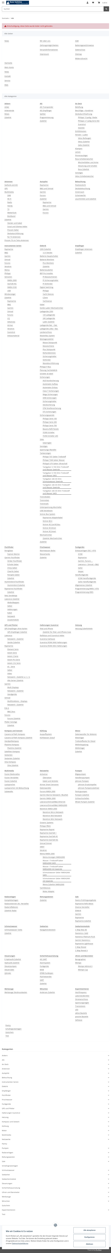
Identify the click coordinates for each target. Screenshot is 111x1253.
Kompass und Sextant (10, 1122)
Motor (4, 1130)
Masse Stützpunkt (50, 342)
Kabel (42, 304)
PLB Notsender (46, 976)
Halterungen (12, 609)
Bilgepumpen (80, 774)
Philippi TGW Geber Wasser (54, 460)
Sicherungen (45, 377)
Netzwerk (11, 616)
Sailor (80, 568)
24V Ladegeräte (49, 318)
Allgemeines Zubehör (83, 585)
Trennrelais (44, 500)
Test (7, 1036)
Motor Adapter (48, 891)
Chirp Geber (12, 568)
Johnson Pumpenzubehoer (88, 788)
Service (7, 80)
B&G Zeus (11, 711)
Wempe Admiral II (85, 966)
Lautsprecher (10, 784)
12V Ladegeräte (49, 315)
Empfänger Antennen (83, 249)
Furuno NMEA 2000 (47, 791)
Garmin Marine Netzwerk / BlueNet (54, 795)
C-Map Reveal (80, 947)
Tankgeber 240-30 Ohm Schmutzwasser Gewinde (53, 480)
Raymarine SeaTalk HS (49, 836)
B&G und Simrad (46, 188)
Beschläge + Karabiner (84, 110)
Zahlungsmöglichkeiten (49, 45)
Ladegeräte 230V (46, 311)
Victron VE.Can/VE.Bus (51, 524)
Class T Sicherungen (51, 391)
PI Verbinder (48, 284)
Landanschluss (46, 332)
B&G (6, 252)
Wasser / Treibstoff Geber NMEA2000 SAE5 (53, 861)
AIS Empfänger (46, 110)
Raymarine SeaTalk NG (49, 840)
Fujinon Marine (13, 554)
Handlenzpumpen (82, 777)
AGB (77, 41)
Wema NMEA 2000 (47, 854)
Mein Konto (9, 67)
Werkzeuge (6, 1197)
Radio (9, 202)
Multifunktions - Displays (17, 701)
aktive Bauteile (81, 1013)
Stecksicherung (49, 405)
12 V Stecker (47, 252)
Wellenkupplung (81, 744)
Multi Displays (13, 687)
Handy (10, 206)
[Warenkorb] (102, 2)
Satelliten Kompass (12, 751)
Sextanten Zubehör (12, 758)
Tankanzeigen (45, 453)
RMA (6, 85)
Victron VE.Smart (49, 531)
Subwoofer (9, 791)
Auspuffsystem (46, 734)
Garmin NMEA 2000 (48, 798)
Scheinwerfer (80, 195)
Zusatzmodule (13, 620)
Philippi (8, 273)
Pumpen (5, 1148)
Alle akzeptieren (89, 1230)
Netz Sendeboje (11, 595)
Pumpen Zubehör (82, 795)
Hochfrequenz (81, 992)
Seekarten (6, 1174)
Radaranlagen (7, 1152)
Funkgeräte (44, 966)
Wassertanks (45, 554)
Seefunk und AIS (11, 185)
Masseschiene (48, 346)
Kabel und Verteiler (50, 781)
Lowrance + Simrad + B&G (88, 564)
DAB (9, 195)
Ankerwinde (9, 110)
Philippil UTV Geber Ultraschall (55, 463)
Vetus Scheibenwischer (84, 176)
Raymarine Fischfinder (13, 588)
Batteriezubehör (46, 270)
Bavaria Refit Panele (51, 429)
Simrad (7, 259)
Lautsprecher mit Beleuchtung (17, 788)
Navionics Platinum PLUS (85, 936)
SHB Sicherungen (50, 398)
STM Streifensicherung (52, 408)
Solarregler (47, 443)
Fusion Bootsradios (12, 774)
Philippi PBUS (45, 826)
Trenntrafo (44, 504)
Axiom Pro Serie (13, 660)
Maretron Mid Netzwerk (52, 815)
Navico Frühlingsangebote (85, 900)
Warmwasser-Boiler (48, 550)
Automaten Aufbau (50, 384)
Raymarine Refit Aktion (84, 903)
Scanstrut (82, 124)
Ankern (5, 1055)
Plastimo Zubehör (14, 748)
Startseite (8, 63)
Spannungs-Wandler (48, 450)
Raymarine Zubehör (83, 921)
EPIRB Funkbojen (46, 973)
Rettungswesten (8, 1157)
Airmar (10, 325)
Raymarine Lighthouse (84, 943)
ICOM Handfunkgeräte (87, 578)
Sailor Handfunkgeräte (87, 582)
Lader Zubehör (49, 322)
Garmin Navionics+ (82, 940)
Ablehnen (89, 1244)
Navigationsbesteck (47, 930)
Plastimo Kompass (12, 744)
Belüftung (79, 107)
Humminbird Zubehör (16, 585)
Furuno (43, 195)
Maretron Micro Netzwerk (53, 812)
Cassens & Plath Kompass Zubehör (18, 737)
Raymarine (44, 185)
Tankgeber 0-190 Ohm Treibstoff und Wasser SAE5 (56, 474)
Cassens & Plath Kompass (15, 734)
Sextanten (9, 755)
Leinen (78, 152)
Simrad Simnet (46, 843)
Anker (7, 107)
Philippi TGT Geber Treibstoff (54, 456)
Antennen (6, 1069)
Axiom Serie (12, 653)
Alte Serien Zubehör (15, 680)
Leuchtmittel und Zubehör (85, 199)
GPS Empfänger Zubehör (17, 632)
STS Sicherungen (49, 412)
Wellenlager (80, 748)
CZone (45, 297)
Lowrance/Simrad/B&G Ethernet (52, 802)
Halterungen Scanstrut (11, 1113)
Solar (42, 439)
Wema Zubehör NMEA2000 (53, 884)
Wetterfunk (11, 213)
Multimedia (6, 1135)
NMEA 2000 (12, 280)
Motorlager (79, 737)
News (7, 41)
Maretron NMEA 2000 (48, 809)
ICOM (80, 554)
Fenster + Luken (81, 135)
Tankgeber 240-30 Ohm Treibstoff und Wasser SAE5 (56, 492)
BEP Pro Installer (46, 273)
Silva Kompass (10, 762)
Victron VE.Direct (49, 528)
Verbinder (47, 360)
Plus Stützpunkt (49, 349)
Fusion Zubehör (11, 781)
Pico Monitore (48, 263)
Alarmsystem (45, 963)
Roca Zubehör (83, 169)
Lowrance (8, 635)
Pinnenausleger (81, 155)
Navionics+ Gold (81, 933)
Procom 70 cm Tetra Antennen (17, 240)
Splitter (43, 114)
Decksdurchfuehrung (83, 114)
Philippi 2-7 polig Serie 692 (88, 121)
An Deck (5, 1064)
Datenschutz (80, 50)
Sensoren (8, 277)
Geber (9, 606)
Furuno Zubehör (13, 718)
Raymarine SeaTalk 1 (48, 833)
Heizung (5, 1117)
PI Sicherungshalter (50, 280)
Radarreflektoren (11, 907)
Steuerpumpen (11, 966)
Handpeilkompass (12, 741)
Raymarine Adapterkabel (53, 517)
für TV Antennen (14, 237)
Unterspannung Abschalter (51, 507)
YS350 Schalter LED (50, 436)
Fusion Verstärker (11, 777)
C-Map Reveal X (81, 950)
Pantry (8, 1025)
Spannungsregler (82, 1003)
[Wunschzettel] (93, 2)
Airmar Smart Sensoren (49, 784)
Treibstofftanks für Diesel (85, 741)
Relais (7, 114)
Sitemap (78, 54)
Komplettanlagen (11, 900)
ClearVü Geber (13, 571)
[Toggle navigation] (3, 1)
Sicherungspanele (47, 415)
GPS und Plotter (8, 1108)
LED (76, 1009)
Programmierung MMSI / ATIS (87, 588)
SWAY (42, 847)
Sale (3, 1161)
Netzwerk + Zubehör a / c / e (18, 677)
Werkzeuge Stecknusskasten (16, 992)
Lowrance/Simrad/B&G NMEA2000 (53, 805)
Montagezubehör (47, 339)
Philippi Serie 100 (50, 418)
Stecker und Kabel (14, 223)
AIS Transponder (46, 107)
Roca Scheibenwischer (84, 159)
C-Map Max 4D (81, 930)
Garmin (43, 192)
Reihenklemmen (49, 353)
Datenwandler (45, 788)
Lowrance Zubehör (12, 599)
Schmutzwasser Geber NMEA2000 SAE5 (56, 873)
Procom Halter (13, 230)
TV (8, 209)
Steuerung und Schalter (87, 166)
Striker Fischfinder (14, 561)
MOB (42, 970)
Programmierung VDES (84, 592)
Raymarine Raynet (47, 829)
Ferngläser (9, 550)
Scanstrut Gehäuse (47, 639)
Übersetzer (47, 777)
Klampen (78, 148)
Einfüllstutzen (80, 131)
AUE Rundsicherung (51, 380)
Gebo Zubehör (84, 145)
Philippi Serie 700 (50, 425)
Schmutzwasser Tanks (13, 930)
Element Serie (12, 649)
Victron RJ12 (47, 521)
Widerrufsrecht (81, 58)
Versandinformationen (49, 50)
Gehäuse (78, 1020)
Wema (7, 270)
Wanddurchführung (51, 363)
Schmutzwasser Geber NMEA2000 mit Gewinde (56, 879)
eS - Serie (11, 666)
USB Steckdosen (46, 510)
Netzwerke (6, 1139)
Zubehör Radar (11, 910)
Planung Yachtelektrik (48, 370)
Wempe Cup (83, 970)
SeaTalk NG (11, 284)
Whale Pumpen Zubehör (85, 802)
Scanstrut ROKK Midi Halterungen (53, 642)
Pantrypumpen (81, 791)
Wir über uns (45, 41)
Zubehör (8, 117)
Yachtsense (47, 301)
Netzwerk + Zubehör (15, 639)
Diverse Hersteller (82, 907)
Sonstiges (79, 173)
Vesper (81, 571)
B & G (7, 708)
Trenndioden (45, 497)
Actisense (44, 774)
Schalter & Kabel (46, 373)
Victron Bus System (47, 514)
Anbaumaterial (13, 335)
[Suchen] (53, 8)
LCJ (8, 318)
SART (42, 980)
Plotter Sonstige (11, 722)
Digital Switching (46, 287)
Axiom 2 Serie (12, 656)
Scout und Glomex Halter (17, 226)
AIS (3, 1060)
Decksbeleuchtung (82, 188)
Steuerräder (9, 970)
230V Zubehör (45, 249)
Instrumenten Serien (10, 1082)
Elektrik (78, 910)
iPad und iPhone (46, 628)
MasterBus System (47, 335)
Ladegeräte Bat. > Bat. (48, 325)
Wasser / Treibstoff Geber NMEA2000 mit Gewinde (53, 867)
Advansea (11, 322)
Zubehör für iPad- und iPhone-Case (57, 632)
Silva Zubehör (12, 765)
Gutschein (9, 1032)
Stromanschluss (81, 999)
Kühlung (5, 1126)
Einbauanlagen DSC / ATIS (85, 550)
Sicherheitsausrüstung (11, 1188)
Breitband (11, 216)
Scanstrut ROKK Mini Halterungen (53, 646)
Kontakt (8, 76)
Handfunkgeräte (81, 575)
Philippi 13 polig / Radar (87, 117)
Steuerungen (7, 1183)
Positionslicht (80, 185)
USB (9, 290)
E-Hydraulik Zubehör (13, 959)
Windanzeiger (10, 294)
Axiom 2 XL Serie (14, 663)
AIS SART (43, 959)
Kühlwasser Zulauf (47, 737)
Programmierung (46, 117)
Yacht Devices (48, 294)
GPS (6, 188)
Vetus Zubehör (84, 141)
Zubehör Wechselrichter (52, 538)
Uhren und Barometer (11, 1192)
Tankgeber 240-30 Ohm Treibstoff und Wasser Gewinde (56, 486)
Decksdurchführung (15, 233)
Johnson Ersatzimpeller (87, 784)
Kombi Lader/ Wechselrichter (51, 308)
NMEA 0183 (12, 287)
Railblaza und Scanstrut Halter (52, 635)
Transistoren (80, 1006)
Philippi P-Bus (45, 367)
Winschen (6, 1201)
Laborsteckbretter (82, 996)
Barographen (80, 959)
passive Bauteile (81, 1016)
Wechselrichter (46, 535)
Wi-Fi (9, 199)
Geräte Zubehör (13, 642)
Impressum (44, 54)
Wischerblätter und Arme (88, 162)
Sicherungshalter (49, 356)
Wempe (78, 963)
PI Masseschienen (50, 277)
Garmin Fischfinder (12, 557)
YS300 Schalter (49, 432)
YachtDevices (45, 888)
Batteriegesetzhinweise (84, 45)
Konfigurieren (89, 1237)
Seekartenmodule (9, 1179)
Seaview (81, 128)
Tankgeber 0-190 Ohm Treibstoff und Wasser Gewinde (56, 468)
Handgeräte (12, 694)
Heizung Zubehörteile (83, 628)
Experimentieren (8, 1210)
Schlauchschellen (82, 798)
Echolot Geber (13, 564)
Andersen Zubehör (47, 992)
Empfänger (6, 1091)
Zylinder (8, 973)
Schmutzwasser (8, 1170)
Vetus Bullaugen (84, 138)
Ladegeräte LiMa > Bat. (49, 329)
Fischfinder (6, 1095)
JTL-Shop (98, 1250)
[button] (87, 2)
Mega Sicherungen (50, 394)
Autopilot (5, 1073)
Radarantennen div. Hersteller (17, 903)
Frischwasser (7, 1099)
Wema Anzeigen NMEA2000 (54, 857)
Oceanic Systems (46, 822)
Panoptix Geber (13, 575)
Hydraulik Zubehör (12, 963)
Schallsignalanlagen (13, 1029)
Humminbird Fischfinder (14, 582)
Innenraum (79, 192)
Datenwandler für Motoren (86, 734)
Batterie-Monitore (47, 259)
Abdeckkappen (13, 602)
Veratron (8, 266)
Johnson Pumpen (82, 781)
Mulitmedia (9, 192)
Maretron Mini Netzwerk (52, 819)
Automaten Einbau (50, 387)
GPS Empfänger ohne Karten (16, 628)
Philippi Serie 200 (50, 422)
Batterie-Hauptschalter (49, 256)
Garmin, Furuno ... (85, 561)
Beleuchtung (7, 1077)
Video (9, 673)
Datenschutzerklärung (20, 1243)
